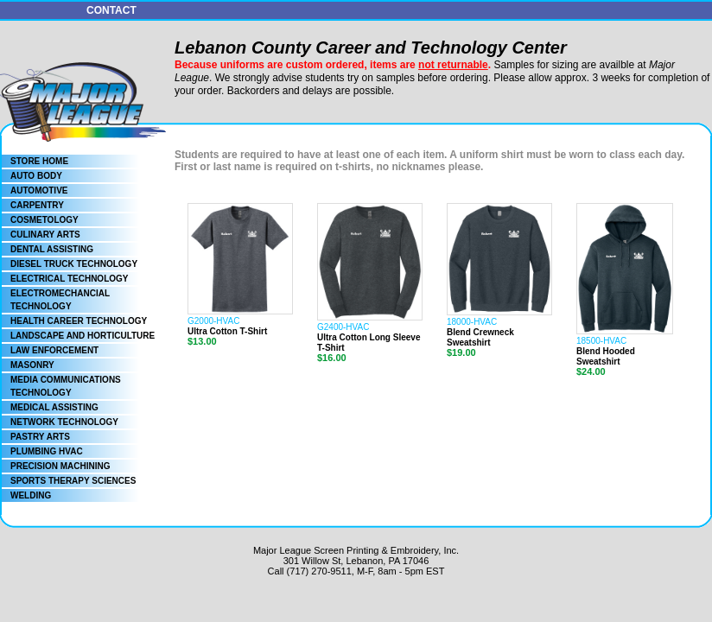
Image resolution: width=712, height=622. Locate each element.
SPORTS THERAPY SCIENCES (73, 481)
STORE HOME (39, 161)
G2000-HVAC (213, 321)
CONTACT (111, 10)
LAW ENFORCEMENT (54, 350)
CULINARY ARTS (45, 234)
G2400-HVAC (343, 327)
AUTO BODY (36, 176)
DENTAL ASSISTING (51, 249)
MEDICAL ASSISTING (54, 407)
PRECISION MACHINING (60, 466)
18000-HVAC (472, 322)
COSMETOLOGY (44, 220)
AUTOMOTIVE (38, 190)
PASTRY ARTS (40, 436)
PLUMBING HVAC (46, 451)
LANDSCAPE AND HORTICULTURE (82, 335)
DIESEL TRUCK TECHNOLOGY (73, 264)
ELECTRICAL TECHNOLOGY (69, 278)
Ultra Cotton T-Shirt (227, 331)
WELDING (30, 495)
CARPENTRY (37, 205)
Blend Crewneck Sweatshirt (480, 337)
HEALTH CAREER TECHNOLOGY (78, 321)
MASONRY (32, 365)
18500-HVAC (601, 341)
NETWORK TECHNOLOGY (64, 422)
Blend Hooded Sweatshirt (605, 356)
